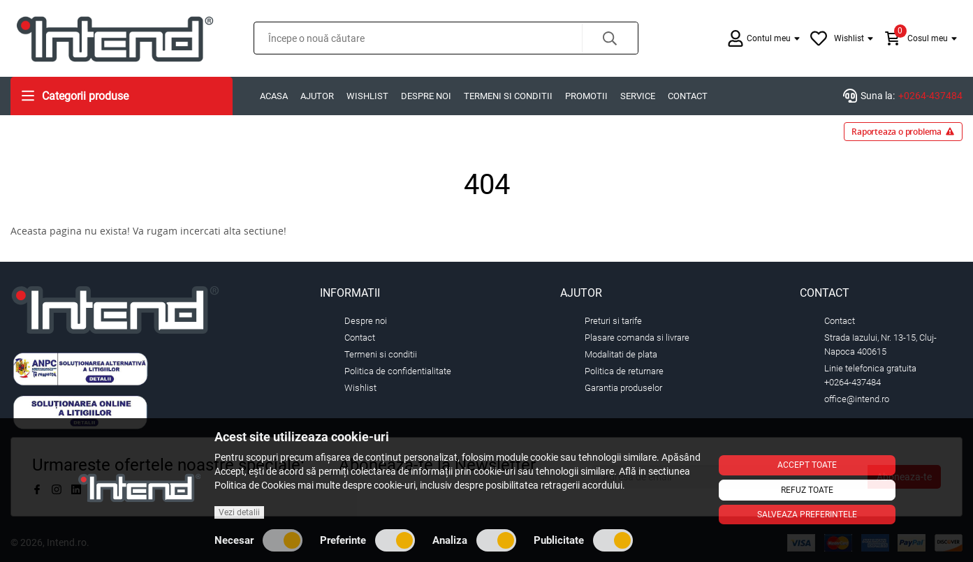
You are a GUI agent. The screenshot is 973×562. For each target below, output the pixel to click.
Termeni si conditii (508, 96)
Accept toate (807, 465)
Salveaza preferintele (807, 514)
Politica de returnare (624, 371)
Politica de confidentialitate (397, 371)
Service (637, 96)
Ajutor (317, 96)
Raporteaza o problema (903, 132)
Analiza (474, 540)
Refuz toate (807, 490)
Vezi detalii (239, 512)
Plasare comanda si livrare (637, 337)
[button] (610, 38)
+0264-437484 (930, 95)
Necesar (258, 540)
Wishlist (367, 96)
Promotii (586, 96)
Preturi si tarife (613, 321)
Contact (688, 96)
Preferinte (367, 540)
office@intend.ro (856, 399)
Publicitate (583, 540)
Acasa (274, 96)
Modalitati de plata (621, 354)
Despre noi (426, 96)
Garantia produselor (623, 388)
